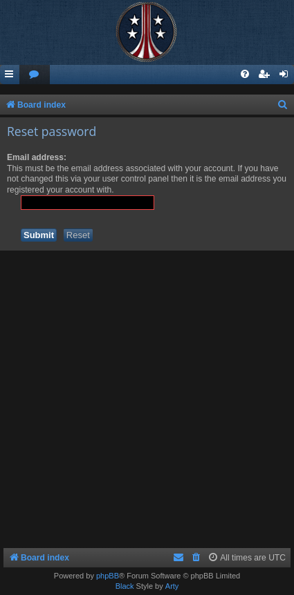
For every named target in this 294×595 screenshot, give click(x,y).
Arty (172, 586)
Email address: (36, 157)
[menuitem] (34, 75)
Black (125, 586)
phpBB (107, 576)
